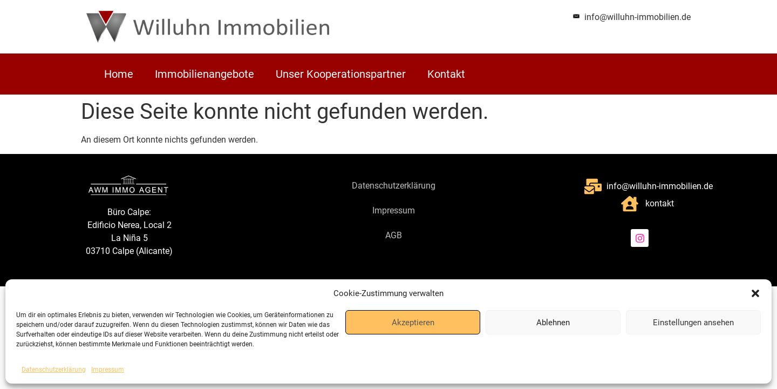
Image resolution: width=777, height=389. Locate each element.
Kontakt (446, 74)
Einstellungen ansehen (693, 322)
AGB (393, 235)
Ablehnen (553, 322)
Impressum (107, 369)
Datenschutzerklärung (54, 369)
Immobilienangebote (204, 74)
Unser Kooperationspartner (341, 74)
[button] (755, 293)
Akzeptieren (413, 322)
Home (118, 74)
